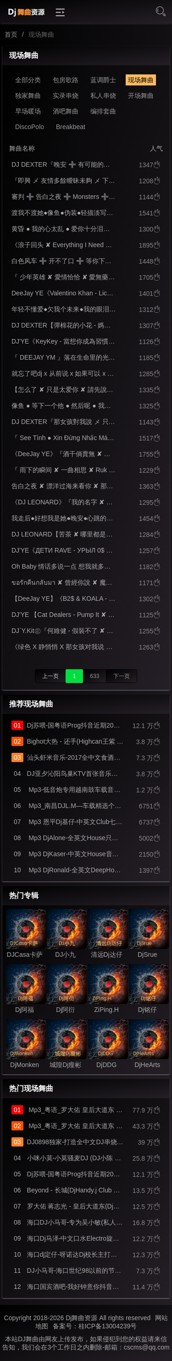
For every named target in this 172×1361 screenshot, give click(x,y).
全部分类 (28, 80)
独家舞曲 (28, 95)
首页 (11, 34)
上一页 (50, 676)
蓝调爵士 (103, 80)
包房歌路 (65, 80)
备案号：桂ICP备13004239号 (95, 1326)
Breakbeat (70, 126)
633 (94, 676)
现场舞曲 (141, 80)
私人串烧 (103, 95)
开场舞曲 (141, 95)
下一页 (121, 676)
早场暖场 (28, 111)
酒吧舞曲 (65, 111)
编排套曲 (103, 111)
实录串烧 (65, 95)
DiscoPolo (29, 126)
